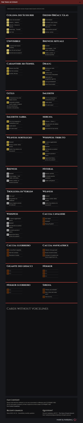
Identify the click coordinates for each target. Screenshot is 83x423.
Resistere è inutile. (13, 255)
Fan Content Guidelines (13, 406)
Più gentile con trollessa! (12, 199)
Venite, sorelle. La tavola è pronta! (49, 53)
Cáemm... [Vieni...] (49, 121)
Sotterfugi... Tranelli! (13, 30)
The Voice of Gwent (9, 2)
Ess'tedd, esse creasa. (50, 22)
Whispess (12, 214)
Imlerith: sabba (16, 117)
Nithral (48, 169)
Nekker (47, 266)
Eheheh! (46, 46)
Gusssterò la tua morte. (50, 129)
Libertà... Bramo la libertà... (13, 26)
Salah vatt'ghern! (49, 181)
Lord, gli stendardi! (49, 82)
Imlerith (48, 93)
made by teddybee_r (66, 419)
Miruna (47, 117)
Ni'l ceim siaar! (48, 105)
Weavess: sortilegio (19, 137)
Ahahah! (46, 221)
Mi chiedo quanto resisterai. (49, 177)
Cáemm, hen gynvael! (50, 250)
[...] (9, 271)
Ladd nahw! (47, 102)
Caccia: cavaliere (54, 214)
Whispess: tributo (54, 137)
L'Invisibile (13, 41)
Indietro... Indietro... (13, 22)
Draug (47, 63)
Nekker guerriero (18, 285)
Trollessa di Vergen (20, 191)
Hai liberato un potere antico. (50, 150)
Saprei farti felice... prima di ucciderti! (49, 159)
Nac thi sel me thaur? (14, 50)
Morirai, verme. (48, 32)
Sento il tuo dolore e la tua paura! (14, 150)
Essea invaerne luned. (50, 253)
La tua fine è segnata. (14, 250)
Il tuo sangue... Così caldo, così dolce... (49, 49)
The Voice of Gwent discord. (66, 413)
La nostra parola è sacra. (49, 154)
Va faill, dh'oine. (12, 74)
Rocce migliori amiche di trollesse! (14, 204)
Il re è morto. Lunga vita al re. (49, 26)
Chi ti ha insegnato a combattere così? (50, 98)
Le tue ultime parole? (50, 30)
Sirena (47, 285)
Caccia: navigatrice (55, 245)
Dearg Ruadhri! (48, 224)
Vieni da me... (48, 297)
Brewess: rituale (53, 41)
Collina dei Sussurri (20, 15)
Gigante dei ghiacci (20, 266)
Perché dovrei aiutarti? (14, 53)
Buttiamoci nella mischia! (48, 69)
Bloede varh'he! (48, 174)
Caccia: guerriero (18, 245)
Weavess (48, 191)
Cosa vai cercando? (13, 20)
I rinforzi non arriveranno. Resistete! (50, 73)
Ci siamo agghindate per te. (50, 143)
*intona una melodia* (50, 290)
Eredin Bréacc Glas (55, 15)
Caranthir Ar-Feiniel (21, 63)
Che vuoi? (11, 196)
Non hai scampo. (13, 71)
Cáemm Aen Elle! (13, 68)
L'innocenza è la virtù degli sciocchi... (14, 98)
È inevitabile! (47, 20)
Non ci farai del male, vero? (50, 293)
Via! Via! (10, 32)
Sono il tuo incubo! (49, 84)
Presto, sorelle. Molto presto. (14, 145)
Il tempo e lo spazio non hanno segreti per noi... (50, 256)
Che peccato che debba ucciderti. (50, 125)
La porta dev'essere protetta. (13, 46)
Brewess (12, 169)
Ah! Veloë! (47, 219)
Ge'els (10, 93)
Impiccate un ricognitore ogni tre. (49, 78)
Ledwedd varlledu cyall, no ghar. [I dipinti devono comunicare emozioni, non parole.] (14, 104)
